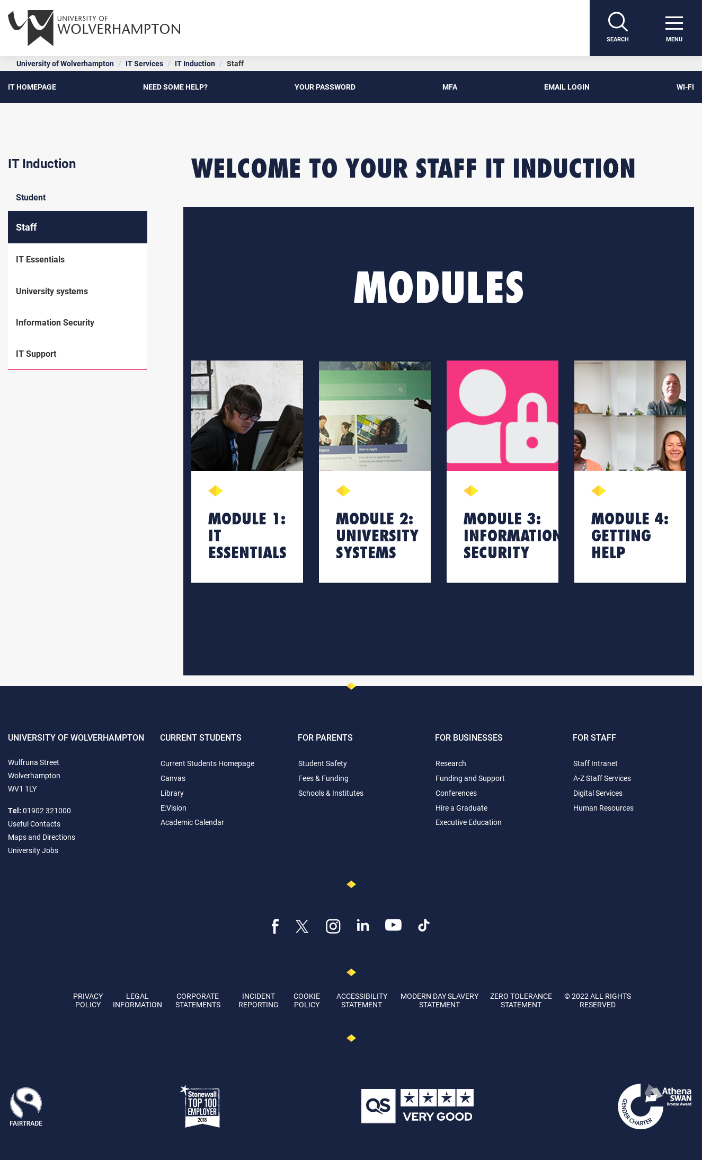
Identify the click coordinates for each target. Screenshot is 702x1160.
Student (31, 197)
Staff (26, 227)
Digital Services (598, 793)
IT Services (144, 63)
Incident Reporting (258, 1000)
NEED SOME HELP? (175, 87)
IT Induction (195, 63)
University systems (52, 290)
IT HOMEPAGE (32, 87)
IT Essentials (40, 259)
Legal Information (137, 1000)
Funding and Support (470, 778)
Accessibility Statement (361, 1000)
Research (451, 763)
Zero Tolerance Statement (521, 1000)
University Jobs (33, 850)
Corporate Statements (197, 1000)
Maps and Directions (41, 837)
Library (172, 793)
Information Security (55, 322)
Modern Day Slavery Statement (439, 1000)
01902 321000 (47, 810)
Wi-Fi (685, 87)
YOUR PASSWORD (325, 87)
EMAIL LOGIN (567, 87)
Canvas (173, 778)
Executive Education (469, 822)
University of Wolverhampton (65, 63)
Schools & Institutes (330, 793)
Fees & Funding (323, 778)
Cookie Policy (307, 1000)
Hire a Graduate (461, 808)
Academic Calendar (192, 822)
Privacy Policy (88, 1000)
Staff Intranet (595, 763)
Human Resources (603, 808)
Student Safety (322, 763)
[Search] (618, 28)
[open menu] (674, 28)
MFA (449, 87)
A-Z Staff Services (602, 778)
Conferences (456, 793)
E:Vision (173, 808)
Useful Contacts (34, 824)
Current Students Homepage (207, 763)
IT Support (36, 353)
